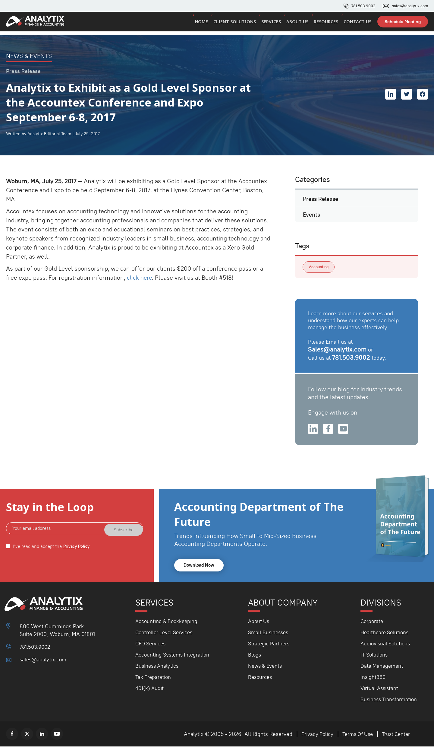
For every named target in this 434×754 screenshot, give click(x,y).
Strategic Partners (270, 650)
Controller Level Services (166, 639)
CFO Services (151, 650)
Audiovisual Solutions (386, 650)
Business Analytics (158, 673)
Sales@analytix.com (338, 355)
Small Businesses (269, 639)
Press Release (322, 200)
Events (312, 219)
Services (273, 24)
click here (140, 278)
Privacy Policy (77, 554)
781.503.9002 (359, 6)
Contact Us (357, 24)
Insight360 (373, 684)
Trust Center (395, 741)
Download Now (200, 573)
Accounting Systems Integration (174, 662)
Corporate (372, 628)
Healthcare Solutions (385, 639)
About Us (299, 24)
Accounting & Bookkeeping (168, 628)
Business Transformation (390, 706)
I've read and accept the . (53, 554)
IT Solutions (374, 662)
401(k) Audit (150, 695)
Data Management (382, 673)
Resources (327, 24)
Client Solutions (238, 24)
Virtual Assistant (380, 695)
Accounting (320, 272)
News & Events (266, 673)
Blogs (255, 662)
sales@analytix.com (408, 6)
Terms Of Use (354, 741)
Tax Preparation (154, 684)
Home (205, 24)
